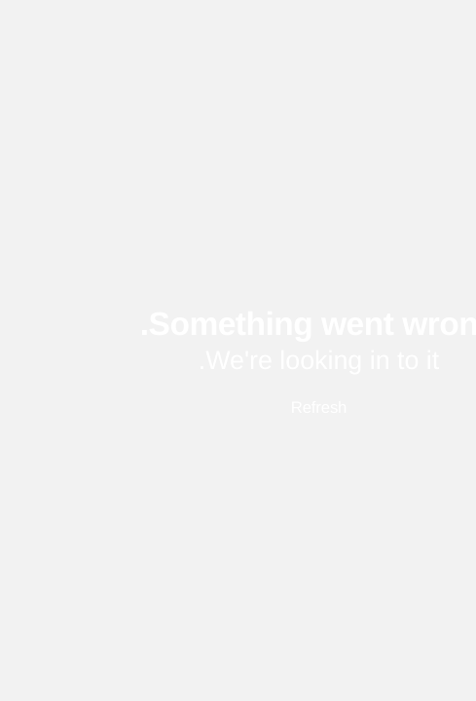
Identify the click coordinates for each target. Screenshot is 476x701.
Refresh (238, 407)
